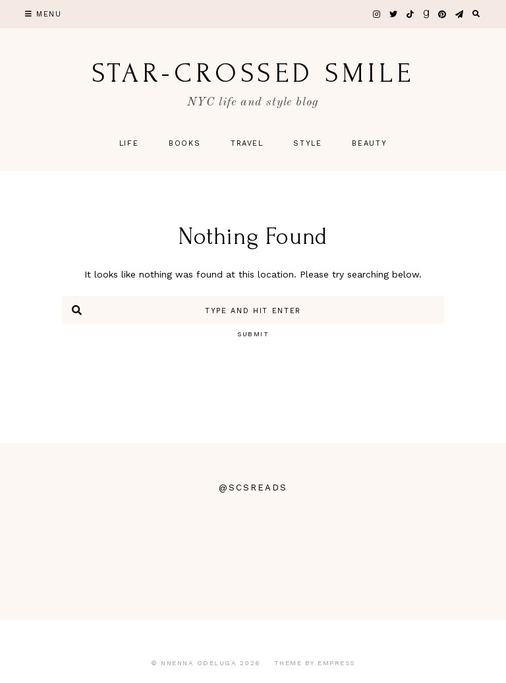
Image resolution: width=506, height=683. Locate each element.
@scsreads (253, 487)
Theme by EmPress (314, 663)
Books (184, 143)
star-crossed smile (253, 73)
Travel (247, 143)
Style (307, 143)
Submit (253, 334)
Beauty (369, 143)
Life (129, 143)
